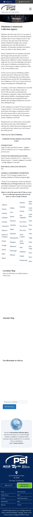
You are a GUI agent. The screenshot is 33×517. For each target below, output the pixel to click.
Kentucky (13, 221)
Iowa (11, 212)
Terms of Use (28, 512)
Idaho (3, 254)
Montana (22, 202)
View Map (12, 480)
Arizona (4, 209)
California (5, 217)
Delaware (4, 230)
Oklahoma (23, 251)
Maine (12, 229)
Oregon (22, 256)
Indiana (12, 208)
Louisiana (13, 225)
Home (2, 491)
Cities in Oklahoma (16, 134)
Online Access (5, 495)
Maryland (13, 233)
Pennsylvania (23, 260)
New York (23, 230)
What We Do (4, 501)
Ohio (21, 247)
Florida (4, 241)
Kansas (12, 216)
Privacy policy (8, 514)
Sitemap (20, 512)
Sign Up (3, 505)
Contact (19, 505)
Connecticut (5, 226)
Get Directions (20, 480)
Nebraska (22, 207)
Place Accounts (21, 491)
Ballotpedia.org (21, 83)
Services (3, 498)
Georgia (4, 245)
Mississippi (13, 250)
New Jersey (23, 222)
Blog (18, 501)
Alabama (4, 205)
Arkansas (4, 213)
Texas (30, 225)
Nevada (22, 211)
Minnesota (13, 246)
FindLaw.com (14, 68)
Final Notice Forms (22, 498)
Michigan (12, 242)
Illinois (4, 258)
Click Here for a (24, 485)
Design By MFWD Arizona (21, 514)
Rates (18, 495)
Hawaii (4, 249)
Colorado (4, 222)
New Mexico (23, 226)
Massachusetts (14, 238)
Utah (30, 229)
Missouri (12, 255)
